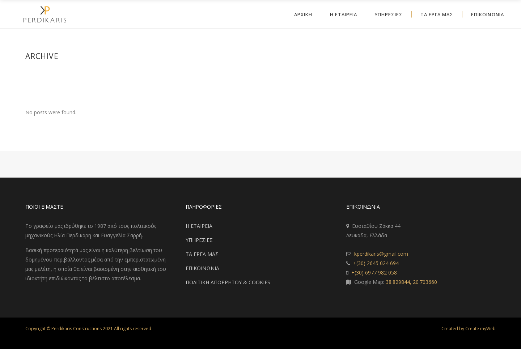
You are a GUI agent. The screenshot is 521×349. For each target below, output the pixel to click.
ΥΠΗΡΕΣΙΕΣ (199, 240)
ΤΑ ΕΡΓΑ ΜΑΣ (202, 254)
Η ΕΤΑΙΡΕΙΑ (199, 225)
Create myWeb (480, 328)
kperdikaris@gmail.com (381, 253)
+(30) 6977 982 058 (374, 272)
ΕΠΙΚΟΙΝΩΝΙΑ (202, 268)
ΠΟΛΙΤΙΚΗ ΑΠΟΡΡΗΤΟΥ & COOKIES (228, 282)
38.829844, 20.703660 (411, 281)
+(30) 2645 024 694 (376, 263)
